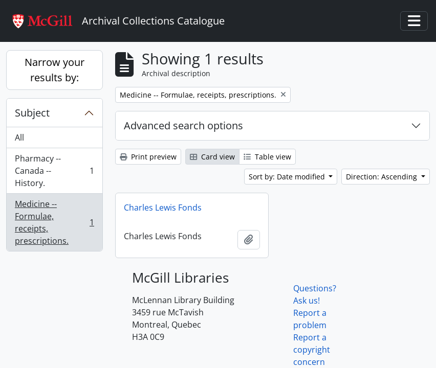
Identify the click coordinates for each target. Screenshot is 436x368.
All (19, 137)
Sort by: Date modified (288, 176)
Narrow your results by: (54, 69)
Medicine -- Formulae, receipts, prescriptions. (54, 222)
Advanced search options (183, 125)
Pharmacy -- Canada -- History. (54, 171)
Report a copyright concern (311, 349)
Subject (32, 113)
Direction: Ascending (382, 176)
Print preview (148, 157)
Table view (267, 157)
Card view (212, 157)
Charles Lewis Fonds (163, 207)
